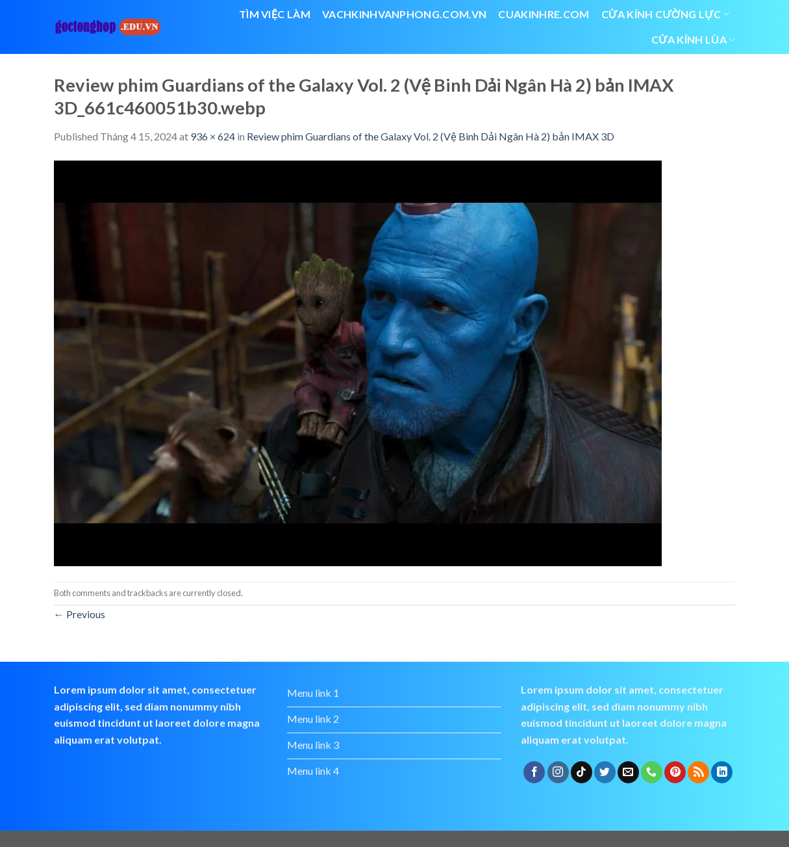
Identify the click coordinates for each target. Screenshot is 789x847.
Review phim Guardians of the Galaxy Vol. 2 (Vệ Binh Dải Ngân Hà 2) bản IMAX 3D (430, 136)
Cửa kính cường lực (665, 14)
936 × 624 (212, 136)
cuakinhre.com (543, 14)
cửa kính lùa (693, 39)
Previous (79, 614)
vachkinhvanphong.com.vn (404, 14)
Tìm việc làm (274, 14)
